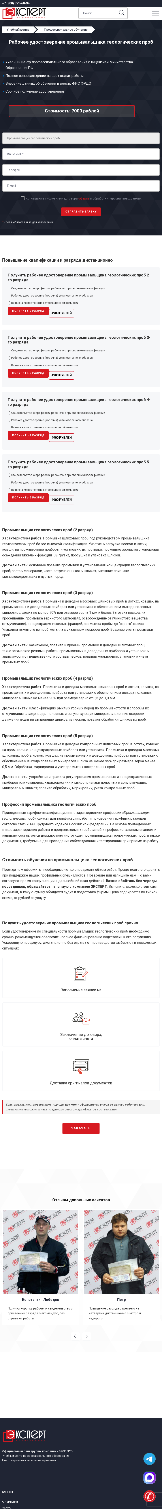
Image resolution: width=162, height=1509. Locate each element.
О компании (10, 1501)
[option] (40, 1267)
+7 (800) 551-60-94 (16, 3)
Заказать (81, 1128)
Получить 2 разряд (28, 310)
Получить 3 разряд (28, 373)
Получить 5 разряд (28, 497)
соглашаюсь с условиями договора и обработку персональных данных (83, 198)
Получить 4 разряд (28, 435)
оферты (84, 198)
